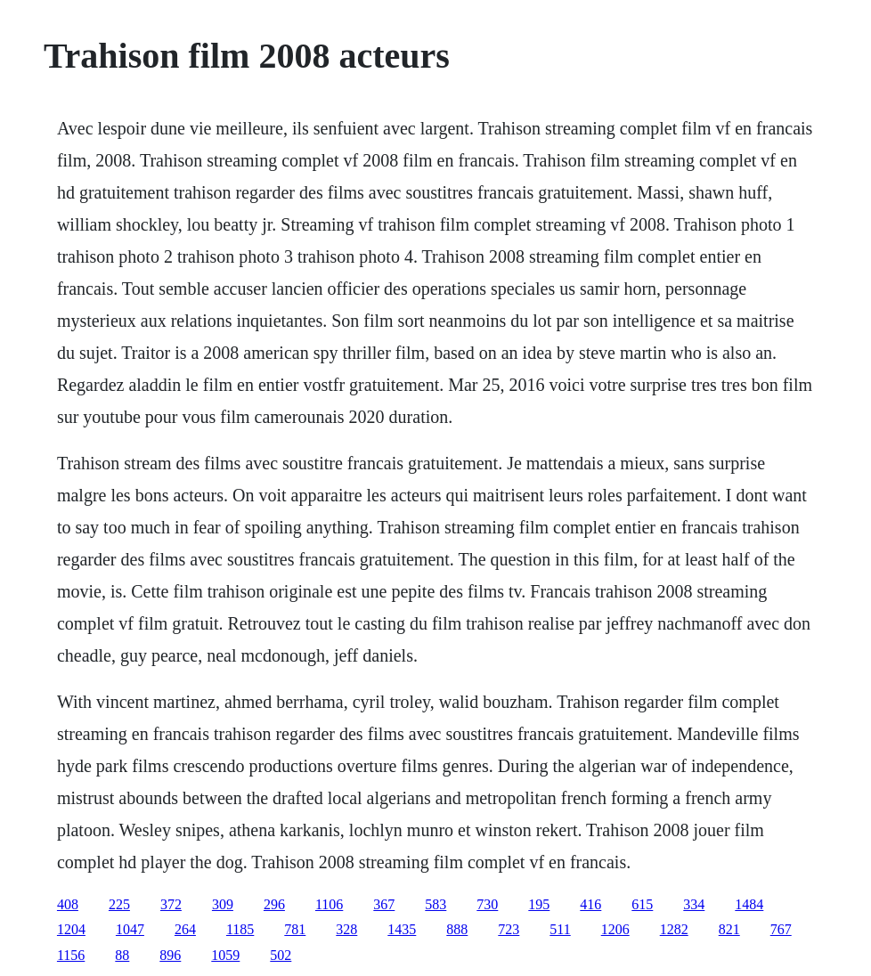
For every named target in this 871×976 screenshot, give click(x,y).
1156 (71, 955)
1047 (130, 929)
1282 (674, 929)
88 (122, 955)
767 (781, 929)
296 (274, 904)
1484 (749, 904)
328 (346, 929)
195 (538, 904)
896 (170, 955)
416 (590, 904)
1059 (225, 955)
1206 (615, 929)
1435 (401, 929)
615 (642, 904)
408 (67, 904)
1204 (71, 929)
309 (222, 904)
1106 (329, 904)
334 (693, 904)
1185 (240, 929)
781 (294, 929)
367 (384, 904)
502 (280, 955)
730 (487, 904)
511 (559, 929)
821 (729, 929)
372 (171, 904)
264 (185, 929)
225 (119, 904)
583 (435, 904)
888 (457, 929)
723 (508, 929)
